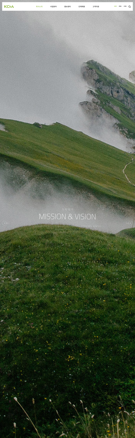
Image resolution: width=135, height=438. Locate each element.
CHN (125, 6)
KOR (115, 6)
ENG (120, 6)
